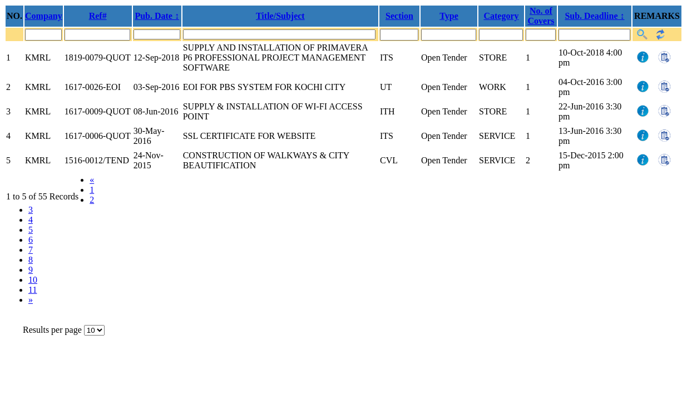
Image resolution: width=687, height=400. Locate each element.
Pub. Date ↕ (157, 16)
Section (399, 16)
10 (32, 279)
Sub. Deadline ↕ (594, 16)
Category (500, 16)
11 (32, 289)
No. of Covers (541, 16)
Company (43, 16)
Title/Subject (280, 16)
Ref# (98, 16)
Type (448, 16)
